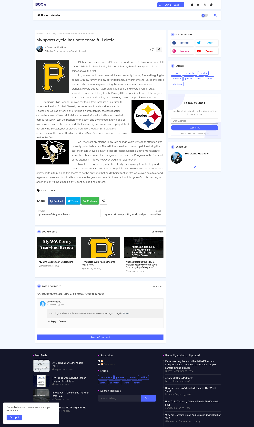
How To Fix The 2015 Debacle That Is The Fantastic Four (192, 403)
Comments (108, 364)
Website (55, 15)
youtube (209, 51)
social (199, 79)
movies (203, 73)
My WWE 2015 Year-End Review (56, 262)
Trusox (126, 313)
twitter (209, 43)
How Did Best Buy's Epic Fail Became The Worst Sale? (190, 390)
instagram (184, 51)
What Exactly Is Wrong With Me (69, 407)
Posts (105, 361)
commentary (190, 73)
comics (176, 73)
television (177, 84)
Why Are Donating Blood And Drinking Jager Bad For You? (193, 417)
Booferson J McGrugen (197, 153)
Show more (157, 232)
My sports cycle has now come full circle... (98, 263)
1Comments (157, 286)
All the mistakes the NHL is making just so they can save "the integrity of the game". (141, 265)
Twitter (75, 201)
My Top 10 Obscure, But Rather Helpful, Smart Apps (69, 379)
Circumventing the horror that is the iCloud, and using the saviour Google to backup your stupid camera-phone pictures (190, 364)
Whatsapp (92, 201)
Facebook (58, 201)
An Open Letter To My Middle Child (67, 365)
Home (44, 15)
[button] (215, 15)
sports (48, 33)
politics (188, 79)
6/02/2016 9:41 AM (55, 305)
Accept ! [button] (14, 417)
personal (177, 79)
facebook (184, 43)
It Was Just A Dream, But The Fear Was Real (70, 394)
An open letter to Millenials (179, 378)
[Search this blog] (120, 398)
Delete (62, 321)
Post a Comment (100, 337)
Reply (53, 321)
